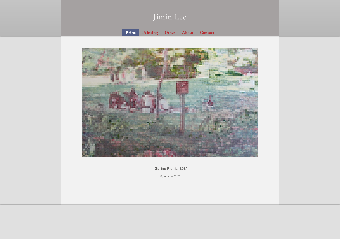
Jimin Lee (169, 16)
